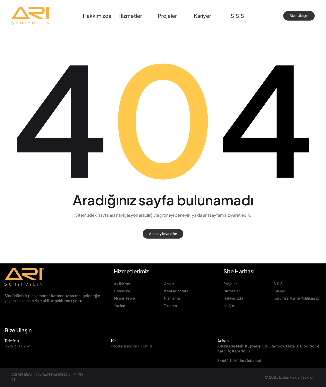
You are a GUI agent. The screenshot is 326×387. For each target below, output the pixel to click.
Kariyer (279, 290)
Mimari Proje (124, 298)
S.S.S (278, 283)
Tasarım (170, 305)
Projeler (230, 283)
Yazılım (119, 305)
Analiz (169, 283)
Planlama (172, 298)
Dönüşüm (122, 290)
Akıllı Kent (122, 283)
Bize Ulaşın (18, 330)
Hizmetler (231, 290)
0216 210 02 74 (18, 346)
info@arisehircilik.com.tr (131, 346)
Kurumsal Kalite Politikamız (296, 298)
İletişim (229, 305)
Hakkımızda (233, 298)
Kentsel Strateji (177, 290)
